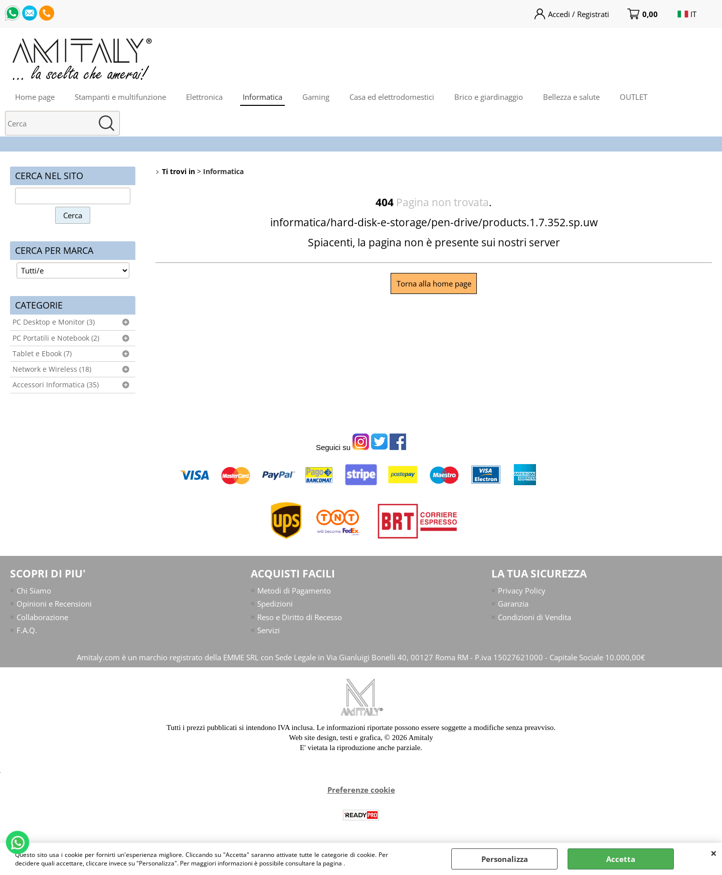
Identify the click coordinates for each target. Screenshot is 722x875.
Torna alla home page (434, 283)
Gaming (315, 97)
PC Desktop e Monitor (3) (54, 322)
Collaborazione (42, 617)
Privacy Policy (522, 591)
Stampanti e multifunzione (120, 97)
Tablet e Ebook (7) (42, 353)
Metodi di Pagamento (294, 591)
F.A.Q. (27, 630)
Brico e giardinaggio (488, 97)
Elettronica (204, 97)
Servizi (268, 630)
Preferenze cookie (361, 790)
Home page (35, 97)
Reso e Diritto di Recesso (299, 617)
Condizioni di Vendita (534, 617)
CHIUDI (713, 853)
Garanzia (513, 604)
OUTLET (633, 97)
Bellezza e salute (571, 97)
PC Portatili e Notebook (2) (56, 338)
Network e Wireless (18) (52, 369)
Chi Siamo (34, 591)
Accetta (620, 859)
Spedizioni (275, 604)
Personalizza (504, 859)
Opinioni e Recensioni (54, 604)
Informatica (262, 97)
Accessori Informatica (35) (56, 384)
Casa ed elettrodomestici (391, 97)
